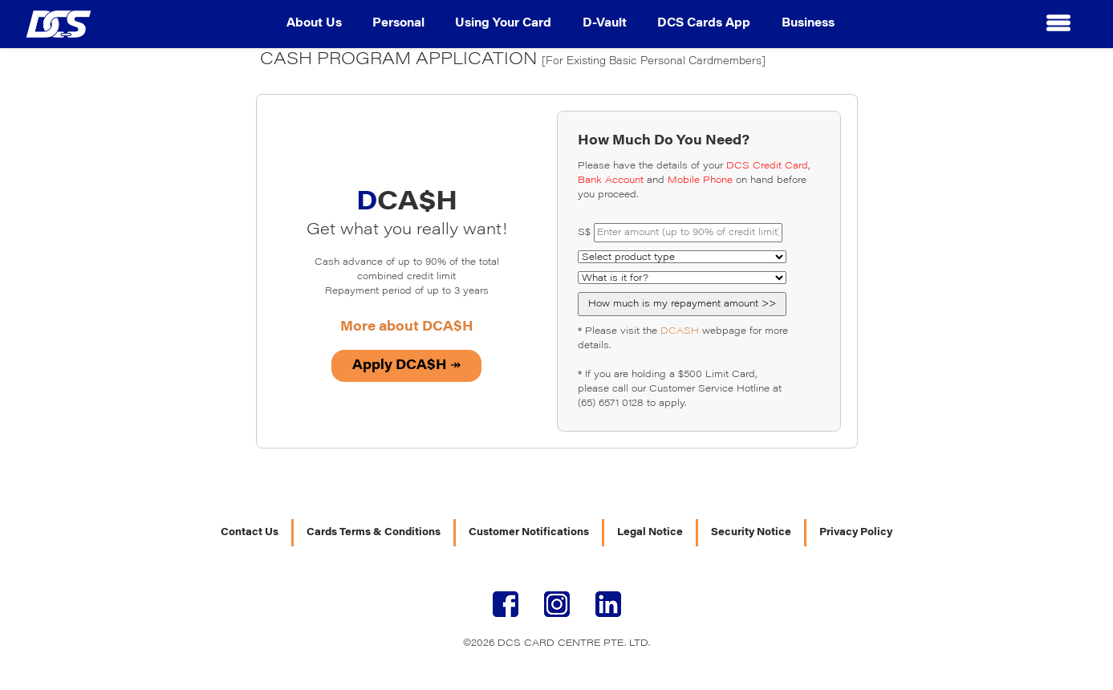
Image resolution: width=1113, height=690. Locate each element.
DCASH (679, 331)
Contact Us (249, 533)
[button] (1058, 24)
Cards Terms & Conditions (374, 533)
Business (808, 24)
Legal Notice (650, 533)
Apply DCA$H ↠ (406, 365)
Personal (398, 24)
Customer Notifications (529, 533)
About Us (314, 24)
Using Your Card (503, 24)
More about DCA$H (406, 327)
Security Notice (751, 533)
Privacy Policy (855, 533)
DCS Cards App (703, 24)
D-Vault (605, 24)
